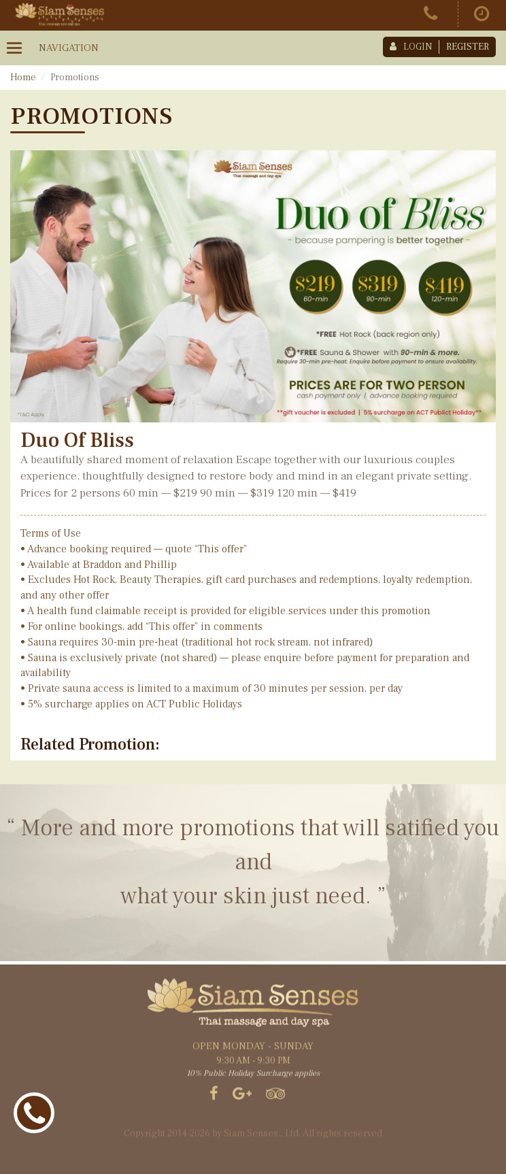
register (467, 47)
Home (23, 77)
